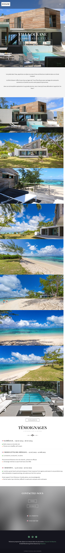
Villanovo (43, 543)
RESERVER (32, 501)
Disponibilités (32, 506)
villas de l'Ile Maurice (50, 541)
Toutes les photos (32, 420)
